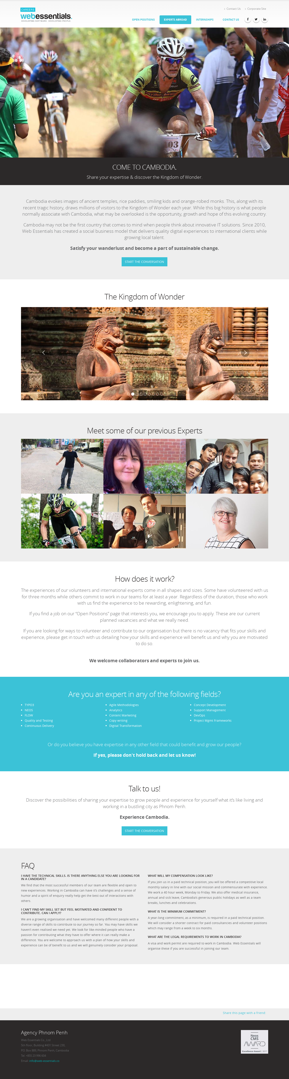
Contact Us (232, 9)
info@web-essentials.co (44, 1061)
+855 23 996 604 (36, 1056)
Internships (205, 19)
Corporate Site (255, 9)
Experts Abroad (175, 19)
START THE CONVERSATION (144, 262)
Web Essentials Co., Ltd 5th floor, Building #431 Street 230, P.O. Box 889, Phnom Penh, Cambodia (45, 1045)
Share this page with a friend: (244, 1013)
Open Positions (143, 19)
